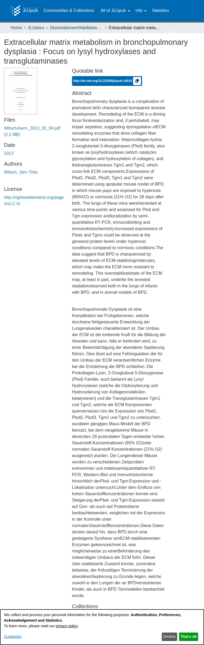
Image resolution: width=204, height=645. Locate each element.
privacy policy (67, 626)
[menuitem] (115, 10)
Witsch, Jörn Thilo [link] (21, 172)
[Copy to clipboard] (137, 81)
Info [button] (139, 10)
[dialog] (102, 627)
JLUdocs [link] (36, 27)
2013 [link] (9, 153)
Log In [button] (183, 34)
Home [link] (16, 27)
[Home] (24, 10)
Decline (169, 636)
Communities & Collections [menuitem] (68, 10)
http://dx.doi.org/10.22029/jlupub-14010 (103, 81)
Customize (13, 636)
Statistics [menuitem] (160, 10)
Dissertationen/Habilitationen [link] (76, 27)
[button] (172, 34)
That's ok (189, 636)
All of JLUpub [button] (113, 10)
